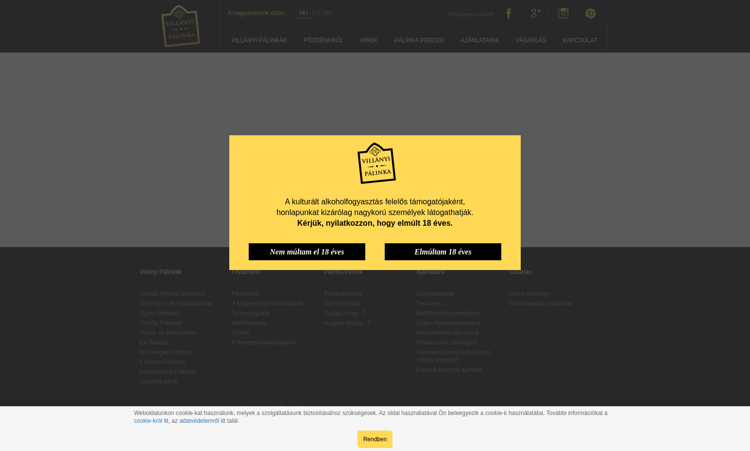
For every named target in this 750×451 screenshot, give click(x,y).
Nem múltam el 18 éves (307, 252)
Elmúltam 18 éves (442, 252)
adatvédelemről (199, 420)
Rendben (375, 439)
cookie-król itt (151, 420)
